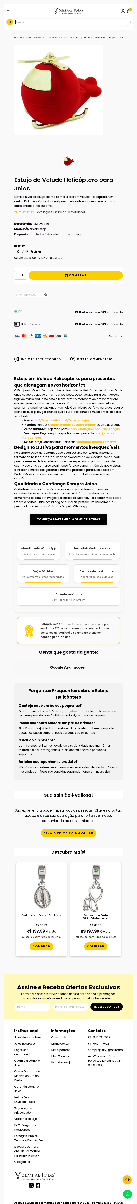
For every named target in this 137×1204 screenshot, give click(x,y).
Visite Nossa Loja (25, 1085)
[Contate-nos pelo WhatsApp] (127, 1194)
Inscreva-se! (106, 973)
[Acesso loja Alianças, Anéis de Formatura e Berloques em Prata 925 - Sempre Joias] (123, 11)
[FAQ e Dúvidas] (43, 573)
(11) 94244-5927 (99, 1010)
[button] (68, 312)
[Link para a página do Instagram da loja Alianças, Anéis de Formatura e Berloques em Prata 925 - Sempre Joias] (31, 1151)
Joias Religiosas (25, 1010)
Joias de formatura (27, 1004)
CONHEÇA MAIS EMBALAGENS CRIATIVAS (68, 519)
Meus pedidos (60, 1016)
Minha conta (60, 1010)
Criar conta (59, 1004)
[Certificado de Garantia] (97, 573)
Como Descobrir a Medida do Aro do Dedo (27, 1042)
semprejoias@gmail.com (105, 1016)
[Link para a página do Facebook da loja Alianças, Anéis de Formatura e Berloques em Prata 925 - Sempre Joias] (38, 1151)
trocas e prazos (25, 502)
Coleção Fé (22, 1128)
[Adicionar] (16, 273)
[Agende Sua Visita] (68, 596)
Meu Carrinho (60, 1022)
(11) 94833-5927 (99, 1004)
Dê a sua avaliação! (69, 212)
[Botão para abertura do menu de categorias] (8, 11)
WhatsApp (80, 506)
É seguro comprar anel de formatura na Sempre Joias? (27, 1117)
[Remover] (16, 277)
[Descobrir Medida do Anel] (92, 551)
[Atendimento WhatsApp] (38, 551)
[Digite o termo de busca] (72, 22)
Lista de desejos (62, 1029)
